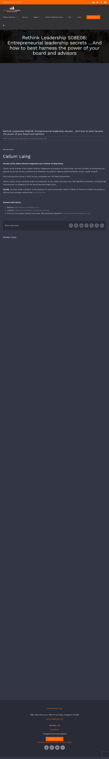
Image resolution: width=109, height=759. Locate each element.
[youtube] (57, 747)
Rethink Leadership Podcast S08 (35, 138)
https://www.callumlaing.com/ (27, 207)
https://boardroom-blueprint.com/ (77, 213)
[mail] (62, 747)
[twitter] (52, 747)
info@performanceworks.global (12, 2)
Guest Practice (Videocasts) (13, 138)
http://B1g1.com (39, 192)
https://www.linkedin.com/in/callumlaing (32, 210)
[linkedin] (46, 747)
